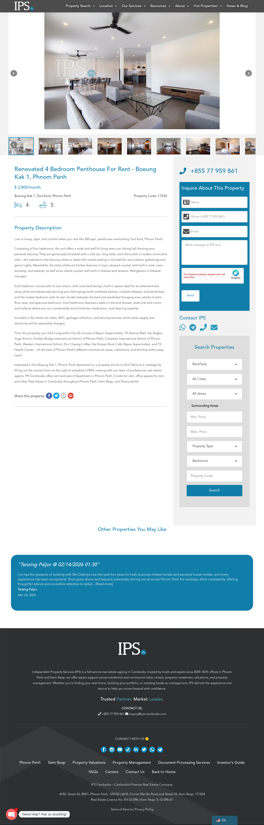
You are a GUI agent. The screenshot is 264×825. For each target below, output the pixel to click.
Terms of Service (122, 809)
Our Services (134, 6)
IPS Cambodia (101, 784)
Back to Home (164, 772)
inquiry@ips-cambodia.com (145, 714)
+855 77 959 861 (208, 171)
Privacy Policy (144, 809)
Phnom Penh (30, 763)
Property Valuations (89, 763)
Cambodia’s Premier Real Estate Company (143, 784)
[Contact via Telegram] (192, 327)
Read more (104, 584)
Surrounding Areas (202, 406)
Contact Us (135, 772)
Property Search (80, 6)
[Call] (203, 327)
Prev (15, 74)
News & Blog (237, 6)
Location (108, 6)
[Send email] (214, 327)
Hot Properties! (208, 6)
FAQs (93, 772)
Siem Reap (57, 677)
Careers (111, 772)
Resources (160, 6)
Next (249, 74)
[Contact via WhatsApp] (182, 327)
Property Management (132, 763)
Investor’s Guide (231, 763)
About (182, 6)
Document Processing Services (184, 763)
